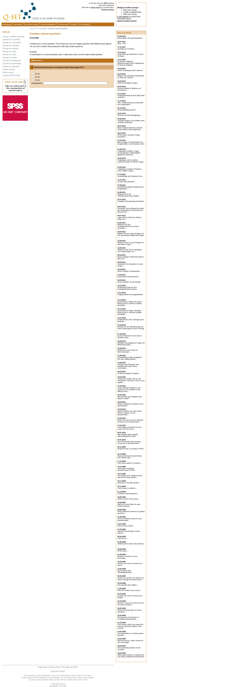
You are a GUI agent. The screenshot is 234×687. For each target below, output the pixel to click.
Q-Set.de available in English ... (128, 373)
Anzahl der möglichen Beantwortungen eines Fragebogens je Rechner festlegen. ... (130, 63)
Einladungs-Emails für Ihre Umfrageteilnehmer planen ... (128, 288)
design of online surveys (127, 21)
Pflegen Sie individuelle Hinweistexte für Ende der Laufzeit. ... (130, 76)
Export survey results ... (126, 526)
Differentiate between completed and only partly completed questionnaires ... (130, 656)
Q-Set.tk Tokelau (48, 680)
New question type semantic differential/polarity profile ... (127, 435)
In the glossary (123, 17)
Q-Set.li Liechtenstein (69, 677)
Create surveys (9, 69)
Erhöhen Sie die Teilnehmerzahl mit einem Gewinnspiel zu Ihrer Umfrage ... (130, 328)
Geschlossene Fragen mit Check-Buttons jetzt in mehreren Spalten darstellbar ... (129, 303)
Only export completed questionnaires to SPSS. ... (127, 469)
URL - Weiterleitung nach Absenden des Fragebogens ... (130, 103)
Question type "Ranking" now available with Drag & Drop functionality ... (128, 366)
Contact (73, 24)
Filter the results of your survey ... (129, 590)
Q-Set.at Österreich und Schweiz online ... (129, 336)
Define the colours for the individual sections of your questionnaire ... (130, 421)
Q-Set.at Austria (29, 675)
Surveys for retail (9, 54)
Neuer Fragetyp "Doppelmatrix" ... (129, 271)
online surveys (96, 7)
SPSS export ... (123, 551)
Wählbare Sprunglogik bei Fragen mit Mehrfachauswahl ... (131, 344)
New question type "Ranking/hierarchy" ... (125, 571)
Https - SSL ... (122, 43)
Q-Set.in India (71, 680)
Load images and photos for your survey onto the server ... (129, 428)
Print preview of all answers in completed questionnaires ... (128, 618)
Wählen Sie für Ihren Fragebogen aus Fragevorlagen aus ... (129, 250)
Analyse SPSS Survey (11, 75)
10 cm (37, 74)
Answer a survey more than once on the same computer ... (130, 604)
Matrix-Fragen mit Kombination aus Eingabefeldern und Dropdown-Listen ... (131, 144)
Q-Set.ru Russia (60, 680)
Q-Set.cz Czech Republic (85, 677)
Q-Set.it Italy (76, 675)
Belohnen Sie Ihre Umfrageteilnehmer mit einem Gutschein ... (128, 226)
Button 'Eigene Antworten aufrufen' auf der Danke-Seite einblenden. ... (130, 128)
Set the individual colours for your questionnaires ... (129, 519)
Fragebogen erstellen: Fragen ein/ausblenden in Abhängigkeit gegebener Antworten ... (128, 153)
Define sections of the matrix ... (128, 499)
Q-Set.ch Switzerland (43, 675)
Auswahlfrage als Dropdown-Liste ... (130, 176)
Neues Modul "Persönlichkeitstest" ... (130, 38)
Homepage (6, 24)
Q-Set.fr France (86, 675)
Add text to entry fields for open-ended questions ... (129, 505)
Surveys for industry (10, 49)
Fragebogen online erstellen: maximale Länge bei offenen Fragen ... (130, 162)
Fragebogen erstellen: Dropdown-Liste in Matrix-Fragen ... (129, 170)
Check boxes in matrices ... (127, 488)
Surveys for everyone (11, 66)
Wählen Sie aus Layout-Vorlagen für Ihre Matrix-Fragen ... (130, 243)
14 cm (37, 80)
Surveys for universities (12, 43)
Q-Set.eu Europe (35, 680)
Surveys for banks (10, 57)
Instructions (17, 24)
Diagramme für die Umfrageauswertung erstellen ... (129, 195)
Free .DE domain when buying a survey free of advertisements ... (129, 442)
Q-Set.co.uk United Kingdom (60, 675)
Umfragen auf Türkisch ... (126, 49)
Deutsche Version (107, 9)
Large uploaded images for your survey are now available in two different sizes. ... (129, 389)
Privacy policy (54, 667)
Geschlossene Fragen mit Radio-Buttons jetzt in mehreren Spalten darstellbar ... (129, 312)
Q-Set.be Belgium (54, 677)
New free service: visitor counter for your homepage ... (130, 641)
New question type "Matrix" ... (128, 585)
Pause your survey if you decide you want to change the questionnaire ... (130, 578)
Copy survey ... (122, 538)
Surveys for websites (11, 46)
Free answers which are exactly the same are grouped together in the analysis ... (130, 626)
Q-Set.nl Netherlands (40, 677)
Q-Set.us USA (82, 680)
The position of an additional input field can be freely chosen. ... (129, 476)
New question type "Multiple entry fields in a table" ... (129, 397)
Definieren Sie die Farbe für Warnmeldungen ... (127, 351)
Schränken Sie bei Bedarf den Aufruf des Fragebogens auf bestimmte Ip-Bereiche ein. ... (130, 210)
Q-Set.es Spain (26, 677)
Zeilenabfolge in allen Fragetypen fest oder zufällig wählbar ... (129, 358)
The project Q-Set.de (69, 667)
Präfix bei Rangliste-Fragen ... (128, 83)
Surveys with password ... (126, 181)
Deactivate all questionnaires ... (128, 276)
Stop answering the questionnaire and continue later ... (129, 457)
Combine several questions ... (128, 493)
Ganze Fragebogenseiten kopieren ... (131, 70)
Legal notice (42, 667)
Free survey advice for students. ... (130, 463)
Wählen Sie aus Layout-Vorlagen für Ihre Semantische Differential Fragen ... (130, 235)
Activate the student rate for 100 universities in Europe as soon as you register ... (131, 380)
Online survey (8, 72)
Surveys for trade (9, 52)
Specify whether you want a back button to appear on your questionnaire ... (129, 413)
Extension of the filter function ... (129, 483)
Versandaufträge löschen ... (127, 110)
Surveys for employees (12, 60)
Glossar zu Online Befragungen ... (129, 115)
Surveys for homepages (12, 63)
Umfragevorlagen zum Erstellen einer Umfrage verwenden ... (131, 121)
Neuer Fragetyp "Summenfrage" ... (130, 282)
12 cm (37, 77)
